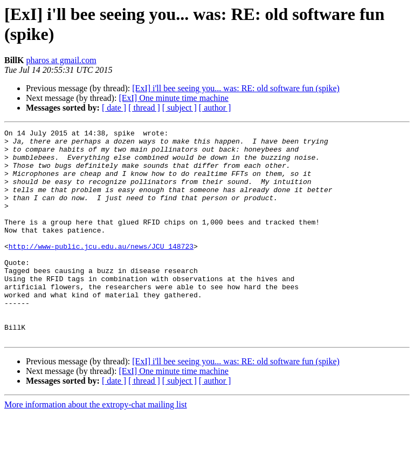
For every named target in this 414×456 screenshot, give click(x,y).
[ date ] (114, 107)
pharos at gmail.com (61, 60)
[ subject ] (179, 107)
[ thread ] (144, 107)
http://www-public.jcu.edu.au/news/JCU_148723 (101, 270)
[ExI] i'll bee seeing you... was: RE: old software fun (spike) (236, 88)
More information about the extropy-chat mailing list (95, 446)
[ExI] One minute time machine (173, 98)
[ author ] (215, 107)
